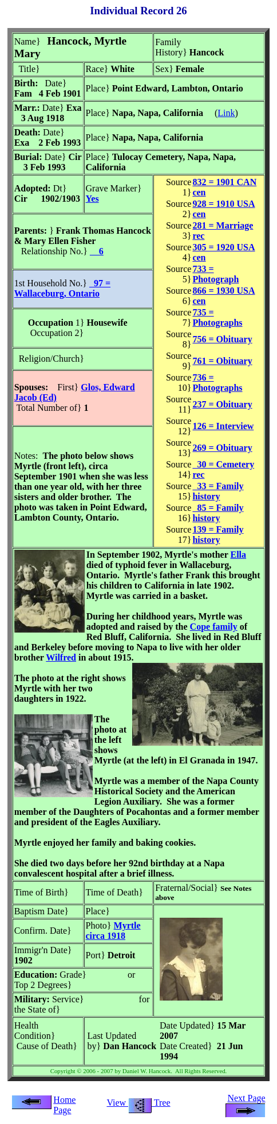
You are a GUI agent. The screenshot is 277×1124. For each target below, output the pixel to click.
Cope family (214, 626)
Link (226, 113)
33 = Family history (217, 491)
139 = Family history (217, 535)
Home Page (64, 1105)
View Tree (138, 1102)
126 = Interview (223, 426)
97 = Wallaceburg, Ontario (62, 288)
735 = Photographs (217, 317)
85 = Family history (217, 513)
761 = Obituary (222, 361)
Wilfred (61, 657)
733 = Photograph (215, 274)
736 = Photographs (217, 383)
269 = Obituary (222, 448)
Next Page (245, 1103)
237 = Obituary (222, 404)
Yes (92, 198)
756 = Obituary (222, 339)
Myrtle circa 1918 (113, 931)
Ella (239, 554)
